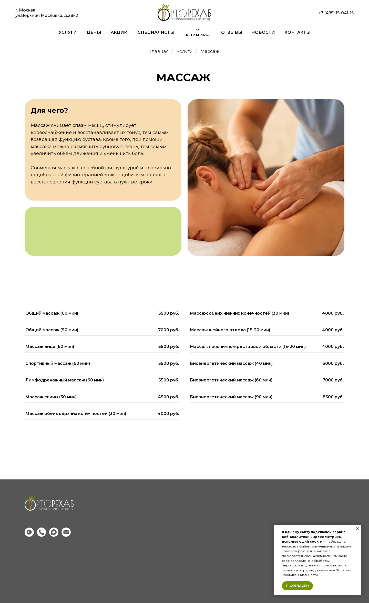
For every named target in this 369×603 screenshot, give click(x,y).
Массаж (209, 51)
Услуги (185, 51)
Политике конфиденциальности (317, 572)
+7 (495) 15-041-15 (336, 12)
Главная (159, 51)
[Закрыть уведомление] (357, 528)
